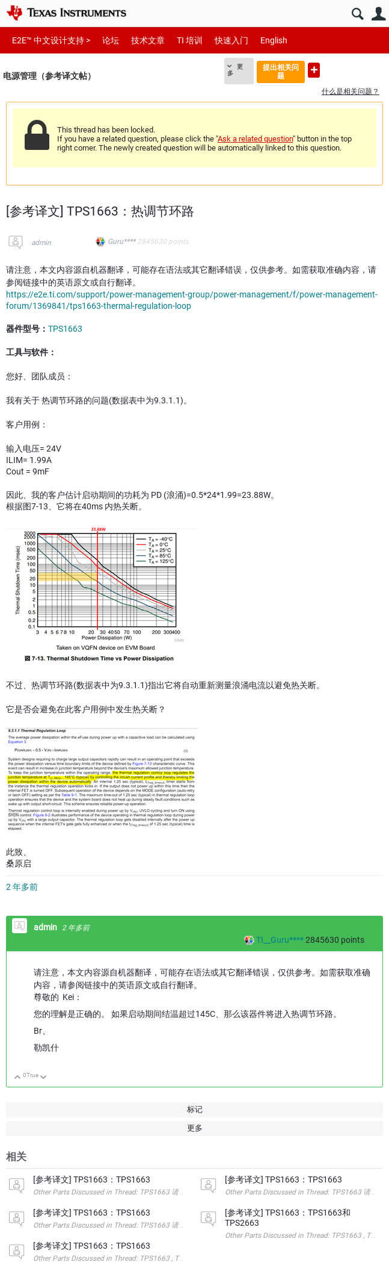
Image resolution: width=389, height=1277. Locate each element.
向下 (43, 1078)
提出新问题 (314, 70)
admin (41, 242)
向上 (18, 1078)
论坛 (110, 40)
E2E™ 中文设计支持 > (51, 40)
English (273, 40)
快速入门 (231, 40)
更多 (235, 69)
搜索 (357, 14)
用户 (378, 14)
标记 (195, 1109)
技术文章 (148, 40)
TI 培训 (190, 40)
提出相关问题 (281, 71)
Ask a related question (255, 138)
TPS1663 (65, 329)
